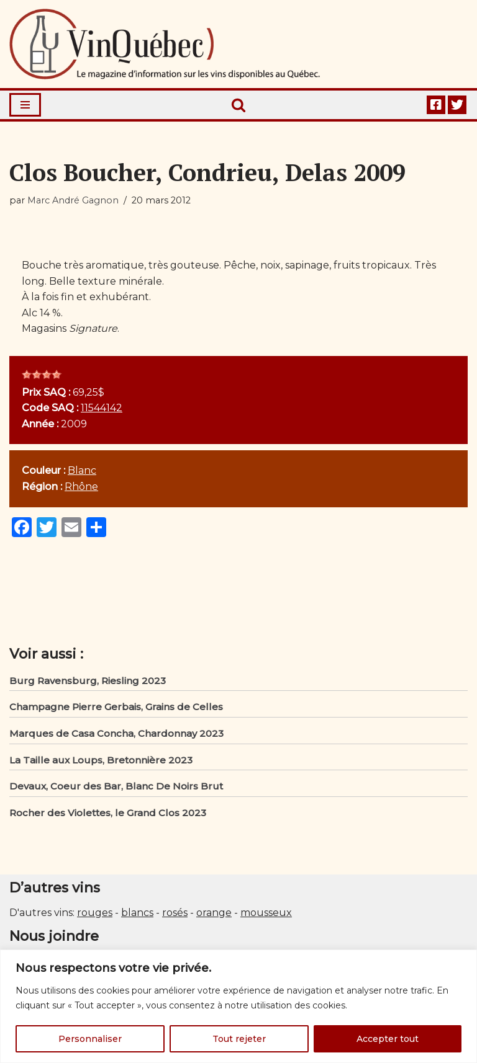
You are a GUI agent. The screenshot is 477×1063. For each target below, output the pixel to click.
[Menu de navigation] (25, 105)
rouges (94, 912)
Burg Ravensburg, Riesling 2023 (87, 681)
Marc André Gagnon (73, 200)
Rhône (81, 486)
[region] (238, 1006)
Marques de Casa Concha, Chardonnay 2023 (116, 733)
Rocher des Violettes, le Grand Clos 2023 (107, 813)
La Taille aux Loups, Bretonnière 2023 (101, 760)
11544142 (101, 408)
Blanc (82, 470)
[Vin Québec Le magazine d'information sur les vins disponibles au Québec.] (164, 44)
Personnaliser (90, 1038)
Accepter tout (388, 1038)
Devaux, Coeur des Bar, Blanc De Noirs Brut (116, 786)
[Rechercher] (238, 104)
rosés (175, 912)
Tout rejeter (239, 1038)
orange (214, 912)
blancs (137, 912)
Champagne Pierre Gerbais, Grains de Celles (116, 707)
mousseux (266, 912)
